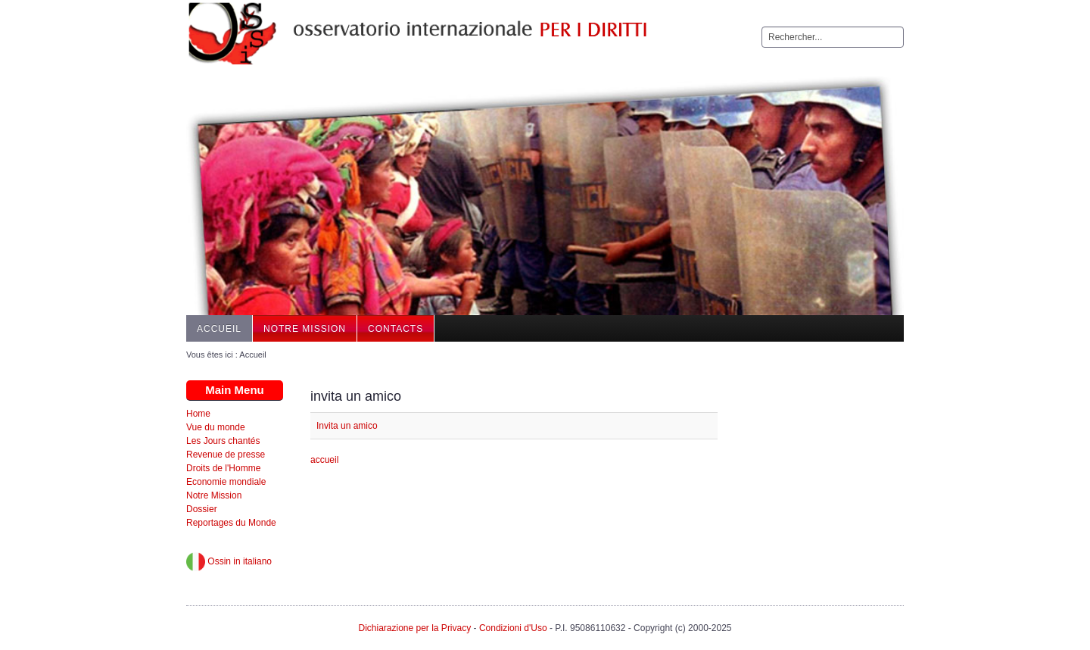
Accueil (219, 328)
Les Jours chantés (223, 441)
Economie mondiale (226, 482)
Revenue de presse (225, 454)
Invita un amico (347, 425)
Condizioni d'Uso (513, 628)
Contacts (395, 328)
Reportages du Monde (231, 522)
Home (198, 413)
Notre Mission (304, 328)
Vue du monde (215, 427)
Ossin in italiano (229, 561)
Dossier (201, 509)
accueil (324, 460)
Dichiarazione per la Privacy (414, 628)
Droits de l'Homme (223, 468)
